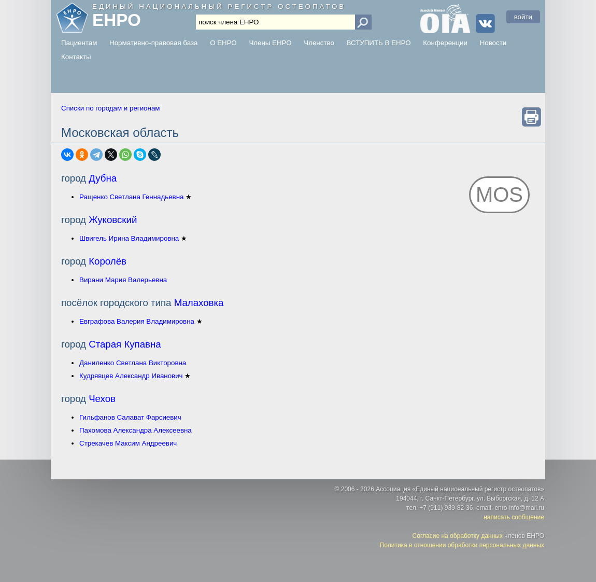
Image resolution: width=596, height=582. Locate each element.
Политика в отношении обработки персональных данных (462, 545)
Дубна (103, 178)
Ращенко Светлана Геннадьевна (131, 197)
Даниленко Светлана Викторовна (132, 363)
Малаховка (199, 302)
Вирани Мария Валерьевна (123, 280)
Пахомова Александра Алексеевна (135, 430)
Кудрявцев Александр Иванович (131, 376)
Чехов (102, 398)
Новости (493, 43)
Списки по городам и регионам (110, 108)
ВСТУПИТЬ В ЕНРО (379, 43)
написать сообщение (514, 517)
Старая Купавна (125, 344)
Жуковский (113, 219)
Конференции (445, 43)
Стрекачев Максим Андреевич (128, 443)
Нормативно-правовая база (153, 43)
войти (523, 17)
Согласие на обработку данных (458, 535)
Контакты (76, 57)
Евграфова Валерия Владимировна (136, 321)
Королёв (107, 261)
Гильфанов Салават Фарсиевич (130, 417)
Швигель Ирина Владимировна (129, 238)
